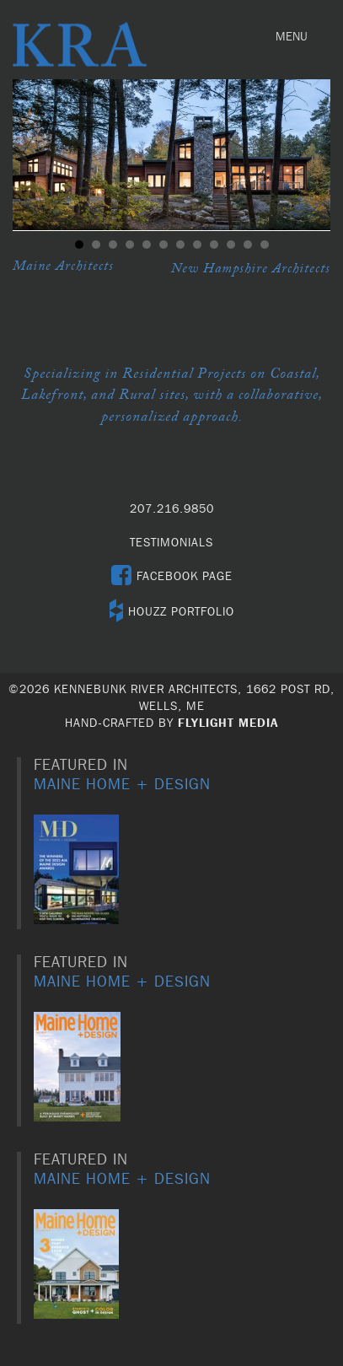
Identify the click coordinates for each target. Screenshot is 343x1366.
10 (231, 244)
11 (248, 244)
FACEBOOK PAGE (172, 577)
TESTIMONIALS (171, 543)
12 (264, 244)
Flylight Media (228, 723)
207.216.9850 (172, 509)
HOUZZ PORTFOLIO (172, 612)
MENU (296, 41)
